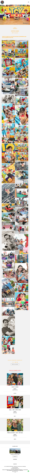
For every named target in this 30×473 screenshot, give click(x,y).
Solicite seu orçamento (15, 364)
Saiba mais (15, 458)
